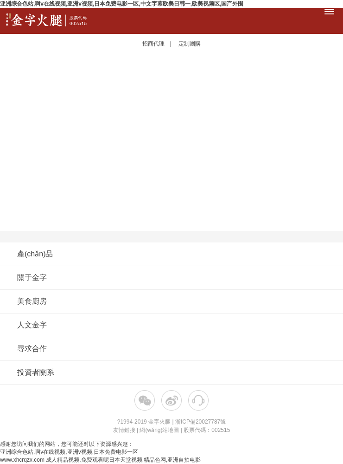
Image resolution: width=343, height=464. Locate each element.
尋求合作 (170, 349)
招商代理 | (159, 43)
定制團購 (189, 43)
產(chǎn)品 (170, 254)
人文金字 (170, 325)
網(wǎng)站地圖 (159, 430)
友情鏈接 (124, 430)
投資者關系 (35, 372)
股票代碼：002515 (207, 430)
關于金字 (170, 277)
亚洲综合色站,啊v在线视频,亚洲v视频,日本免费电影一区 (69, 452)
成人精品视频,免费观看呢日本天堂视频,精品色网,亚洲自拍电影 (123, 460)
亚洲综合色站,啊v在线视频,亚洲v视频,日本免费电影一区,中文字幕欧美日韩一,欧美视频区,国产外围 (121, 3)
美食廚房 (170, 301)
